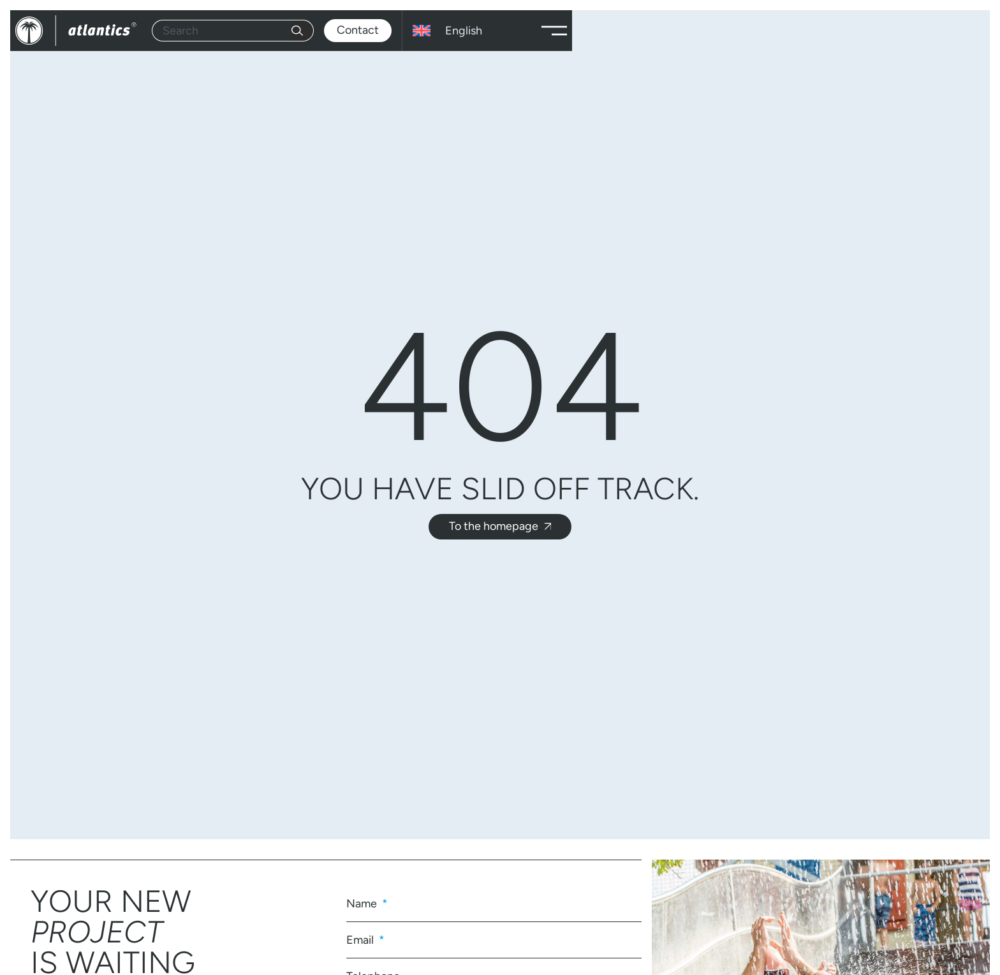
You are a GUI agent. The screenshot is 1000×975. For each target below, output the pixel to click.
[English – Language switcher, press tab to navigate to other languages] (469, 30)
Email (361, 940)
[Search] (302, 30)
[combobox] (221, 30)
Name (362, 903)
